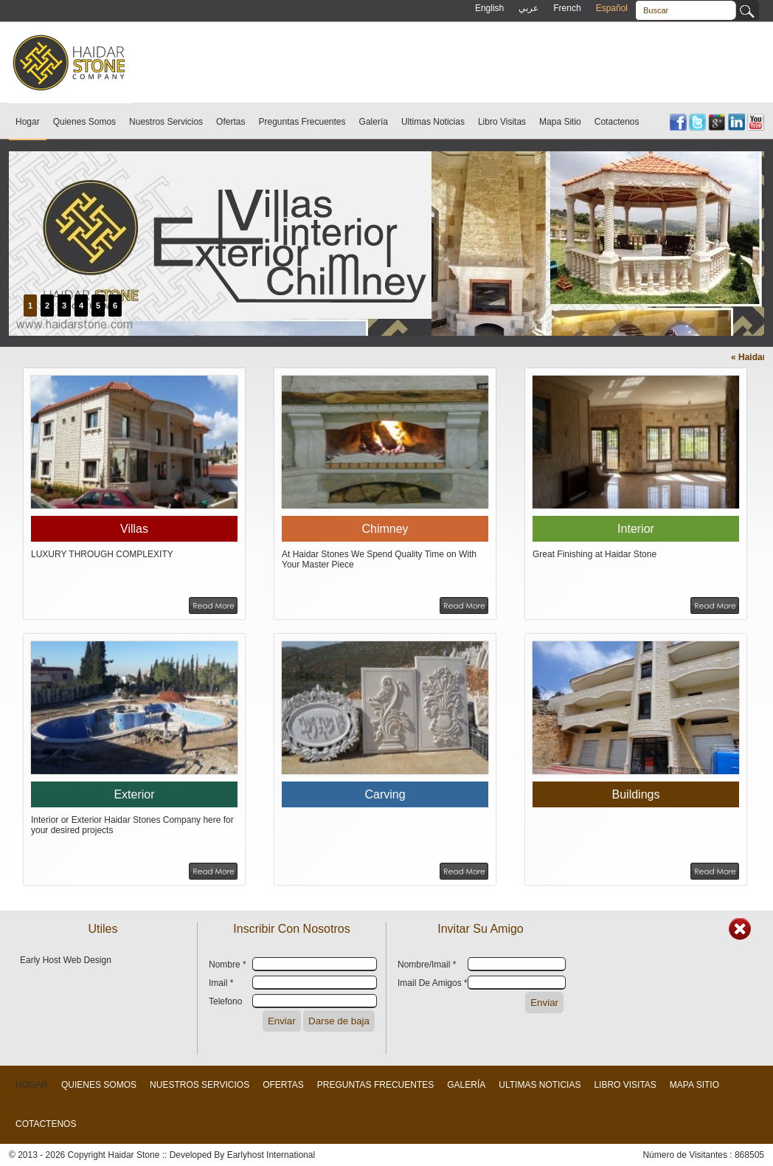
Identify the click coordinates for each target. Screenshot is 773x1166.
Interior (635, 528)
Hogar (27, 122)
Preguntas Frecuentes (301, 122)
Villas (134, 528)
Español (612, 8)
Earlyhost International (271, 1155)
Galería (373, 122)
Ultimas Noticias (433, 122)
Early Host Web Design (65, 960)
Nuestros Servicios (166, 122)
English (489, 8)
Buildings (636, 794)
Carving (384, 794)
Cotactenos (617, 122)
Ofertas (230, 122)
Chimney (384, 528)
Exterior (134, 794)
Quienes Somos (84, 122)
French (566, 8)
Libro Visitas (502, 122)
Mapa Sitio (560, 122)
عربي (528, 8)
